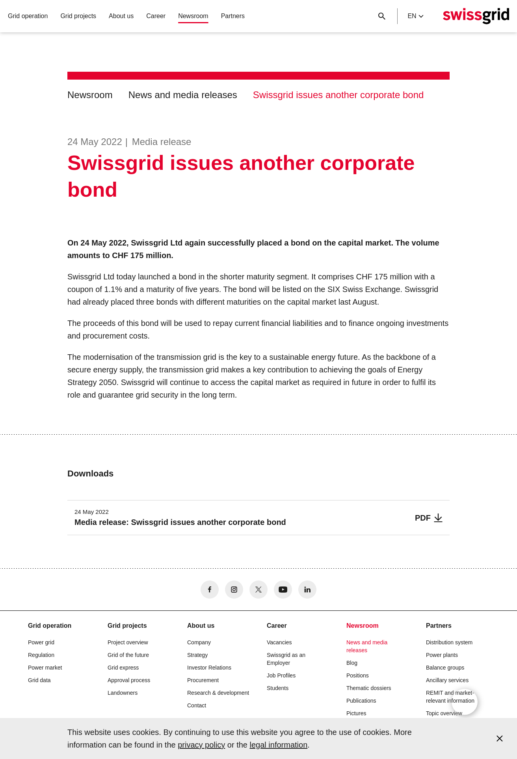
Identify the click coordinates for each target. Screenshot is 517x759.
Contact (196, 705)
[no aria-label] (210, 589)
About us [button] (121, 16)
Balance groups (445, 667)
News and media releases (182, 94)
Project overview (128, 642)
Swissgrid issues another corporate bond (338, 94)
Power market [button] (45, 667)
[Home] (476, 16)
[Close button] (382, 16)
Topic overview (444, 713)
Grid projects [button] (78, 16)
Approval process (129, 680)
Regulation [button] (41, 655)
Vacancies (279, 642)
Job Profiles (281, 675)
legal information (279, 744)
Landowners (123, 693)
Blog (351, 663)
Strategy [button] (197, 655)
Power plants (442, 655)
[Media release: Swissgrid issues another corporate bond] (258, 518)
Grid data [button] (39, 680)
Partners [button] (233, 16)
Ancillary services (447, 680)
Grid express (123, 667)
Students (277, 688)
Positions (357, 675)
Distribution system (449, 642)
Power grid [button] (41, 642)
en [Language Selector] (415, 16)
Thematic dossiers (368, 688)
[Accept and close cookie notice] (500, 738)
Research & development (218, 693)
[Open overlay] (465, 702)
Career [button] (156, 16)
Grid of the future (128, 655)
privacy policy (201, 744)
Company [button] (199, 642)
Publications (361, 701)
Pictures (356, 713)
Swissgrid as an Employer (286, 659)
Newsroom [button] (193, 16)
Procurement (203, 680)
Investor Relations (209, 667)
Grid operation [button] (28, 16)
